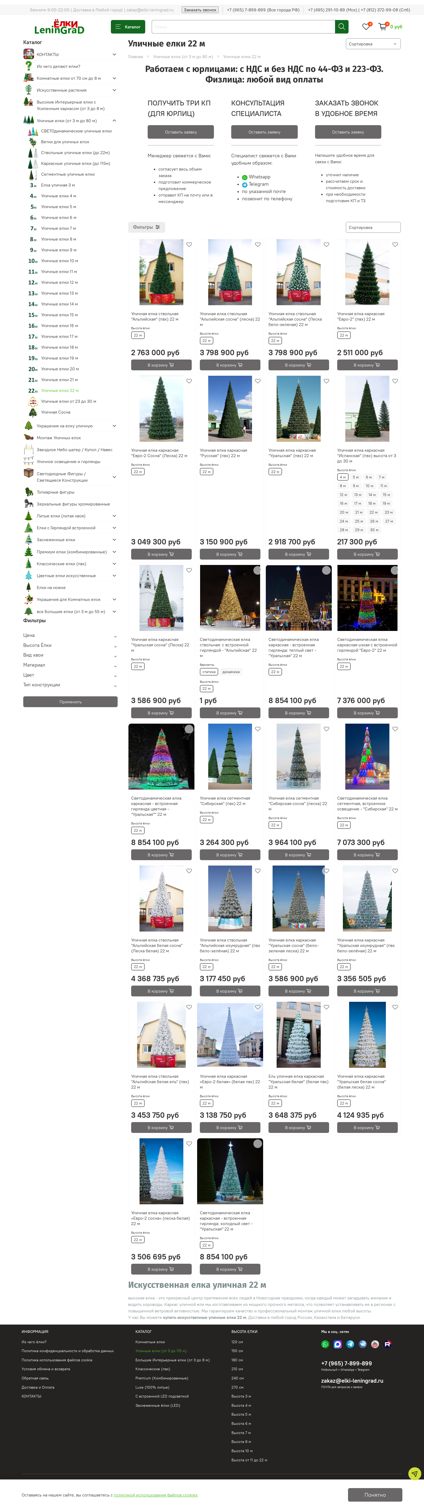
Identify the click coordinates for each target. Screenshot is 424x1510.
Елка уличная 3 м (58, 185)
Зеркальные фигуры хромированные (73, 504)
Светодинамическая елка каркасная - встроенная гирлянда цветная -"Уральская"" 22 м (156, 806)
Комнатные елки (150, 1341)
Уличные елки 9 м (59, 249)
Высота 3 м (241, 1396)
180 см (237, 1360)
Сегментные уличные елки (68, 174)
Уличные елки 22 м (60, 390)
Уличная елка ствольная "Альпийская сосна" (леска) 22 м (230, 319)
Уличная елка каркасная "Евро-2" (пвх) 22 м (361, 316)
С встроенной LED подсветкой (162, 1396)
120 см (237, 1341)
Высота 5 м (241, 1414)
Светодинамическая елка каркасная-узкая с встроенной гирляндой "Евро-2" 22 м (367, 645)
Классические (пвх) (152, 1368)
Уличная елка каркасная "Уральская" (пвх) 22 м (292, 452)
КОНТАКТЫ (48, 54)
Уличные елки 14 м (59, 304)
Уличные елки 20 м (60, 368)
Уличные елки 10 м (59, 260)
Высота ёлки (140, 328)
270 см (237, 1387)
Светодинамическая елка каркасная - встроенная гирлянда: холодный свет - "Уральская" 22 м (226, 1221)
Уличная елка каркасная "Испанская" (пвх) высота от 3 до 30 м (366, 455)
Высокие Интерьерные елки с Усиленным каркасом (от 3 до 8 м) (71, 105)
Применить (70, 701)
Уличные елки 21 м (59, 379)
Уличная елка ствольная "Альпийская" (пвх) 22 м (154, 316)
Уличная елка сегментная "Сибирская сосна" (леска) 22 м (298, 803)
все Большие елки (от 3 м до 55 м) (71, 611)
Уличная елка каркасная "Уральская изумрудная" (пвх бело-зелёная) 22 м (366, 945)
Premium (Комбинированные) (161, 1378)
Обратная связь (35, 1378)
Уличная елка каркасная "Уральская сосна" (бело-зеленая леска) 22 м (294, 945)
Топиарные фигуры (55, 492)
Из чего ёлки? (34, 1341)
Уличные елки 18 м (59, 347)
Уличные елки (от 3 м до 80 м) (183, 56)
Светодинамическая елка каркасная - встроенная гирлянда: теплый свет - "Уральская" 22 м (294, 647)
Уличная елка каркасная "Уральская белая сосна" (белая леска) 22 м (361, 1081)
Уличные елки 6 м (59, 217)
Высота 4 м (241, 1405)
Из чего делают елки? (58, 66)
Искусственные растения (62, 90)
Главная (135, 56)
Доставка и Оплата (38, 1387)
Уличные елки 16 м (59, 325)
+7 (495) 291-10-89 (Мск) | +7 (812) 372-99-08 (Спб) (359, 9)
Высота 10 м (242, 1450)
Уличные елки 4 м (58, 195)
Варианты (207, 665)
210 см (237, 1368)
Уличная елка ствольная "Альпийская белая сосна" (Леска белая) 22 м (157, 945)
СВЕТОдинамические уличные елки (76, 131)
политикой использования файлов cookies (156, 1495)
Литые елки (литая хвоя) (61, 515)
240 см (237, 1378)
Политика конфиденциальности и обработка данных (68, 1350)
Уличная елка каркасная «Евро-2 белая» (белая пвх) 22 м (230, 1081)
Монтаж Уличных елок (59, 437)
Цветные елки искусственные (66, 575)
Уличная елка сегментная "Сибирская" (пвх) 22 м (225, 800)
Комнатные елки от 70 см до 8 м (69, 78)
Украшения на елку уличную (65, 425)
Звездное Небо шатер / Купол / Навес (74, 449)
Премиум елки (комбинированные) (72, 551)
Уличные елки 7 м (58, 228)
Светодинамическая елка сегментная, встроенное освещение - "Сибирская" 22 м (367, 803)
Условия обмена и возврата (46, 1368)
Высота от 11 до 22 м (249, 1460)
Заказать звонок (200, 9)
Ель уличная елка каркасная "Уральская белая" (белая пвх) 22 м (299, 1081)
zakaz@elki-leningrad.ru (352, 1380)
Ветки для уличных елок (65, 141)
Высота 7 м (241, 1432)
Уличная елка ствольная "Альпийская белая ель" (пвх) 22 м (160, 1081)
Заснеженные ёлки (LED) (157, 1405)
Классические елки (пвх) (61, 563)
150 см (237, 1350)
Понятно (375, 1494)
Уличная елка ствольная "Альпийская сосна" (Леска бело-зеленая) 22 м (295, 319)
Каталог (128, 26)
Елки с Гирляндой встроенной (66, 527)
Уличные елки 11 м (59, 271)
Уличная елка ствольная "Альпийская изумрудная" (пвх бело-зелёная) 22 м (230, 945)
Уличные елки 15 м (59, 314)
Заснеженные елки (56, 539)
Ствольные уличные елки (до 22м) (75, 152)
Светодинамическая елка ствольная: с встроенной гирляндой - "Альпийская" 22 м (228, 647)
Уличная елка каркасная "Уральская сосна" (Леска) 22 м (160, 645)
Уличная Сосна (55, 412)
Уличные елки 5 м (58, 206)
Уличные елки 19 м (59, 358)
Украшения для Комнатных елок (69, 599)
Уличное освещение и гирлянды (68, 461)
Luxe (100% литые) (152, 1387)
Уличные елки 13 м (59, 293)
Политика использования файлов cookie (57, 1360)
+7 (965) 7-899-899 (346, 1363)
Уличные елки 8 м (58, 239)
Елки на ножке (51, 587)
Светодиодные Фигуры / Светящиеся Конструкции (62, 477)
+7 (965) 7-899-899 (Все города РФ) (263, 9)
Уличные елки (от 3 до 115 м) (161, 1350)
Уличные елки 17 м (59, 336)
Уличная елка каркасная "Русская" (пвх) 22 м (223, 452)
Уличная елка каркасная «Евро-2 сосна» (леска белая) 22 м (160, 1218)
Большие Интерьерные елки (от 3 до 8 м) (172, 1360)
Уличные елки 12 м (59, 282)
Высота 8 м (241, 1441)
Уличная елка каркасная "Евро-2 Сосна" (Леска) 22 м (159, 452)
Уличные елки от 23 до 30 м (68, 401)
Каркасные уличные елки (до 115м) (75, 163)
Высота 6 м (241, 1423)
